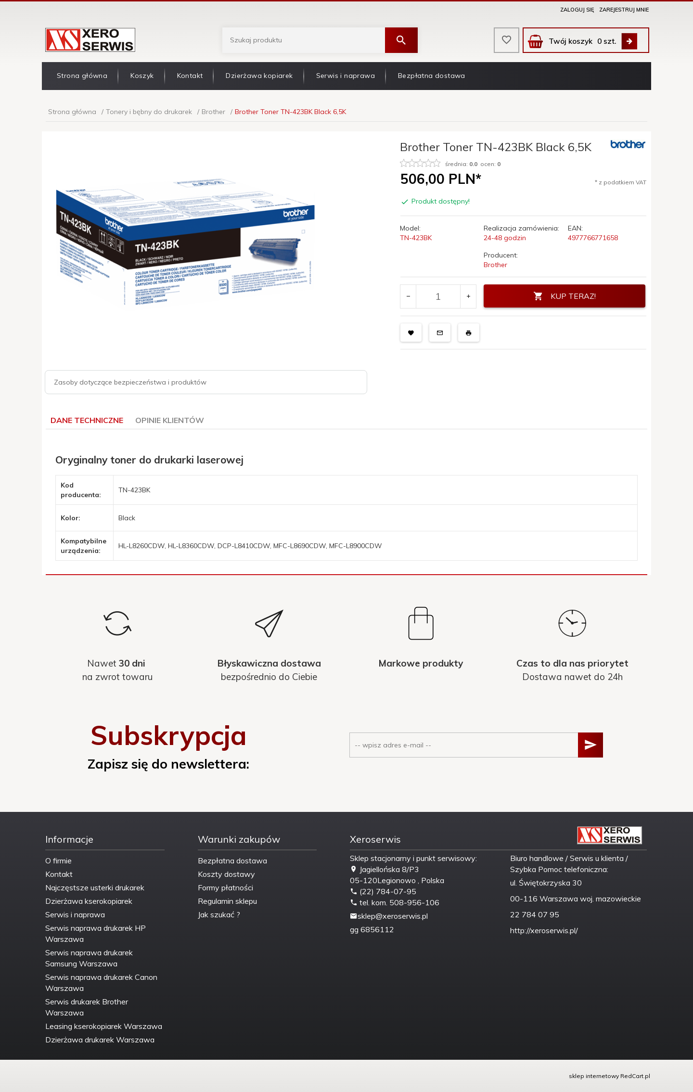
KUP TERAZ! (564, 296)
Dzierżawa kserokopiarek (88, 901)
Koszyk (142, 75)
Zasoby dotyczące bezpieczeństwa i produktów (130, 382)
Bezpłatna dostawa (431, 75)
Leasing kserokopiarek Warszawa (103, 1026)
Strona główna (82, 75)
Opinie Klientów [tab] (169, 420)
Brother (495, 264)
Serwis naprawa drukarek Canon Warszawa (101, 982)
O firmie (58, 860)
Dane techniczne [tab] (87, 420)
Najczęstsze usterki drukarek (94, 887)
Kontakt (190, 75)
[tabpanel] (346, 502)
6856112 (377, 929)
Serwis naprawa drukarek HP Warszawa (95, 933)
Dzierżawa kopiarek (259, 75)
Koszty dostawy (226, 874)
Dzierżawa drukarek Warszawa (99, 1039)
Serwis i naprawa (345, 75)
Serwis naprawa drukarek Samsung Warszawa (89, 958)
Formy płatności (225, 887)
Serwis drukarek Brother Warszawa (86, 1007)
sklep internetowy (594, 1075)
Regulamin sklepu (227, 901)
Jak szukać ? (219, 914)
